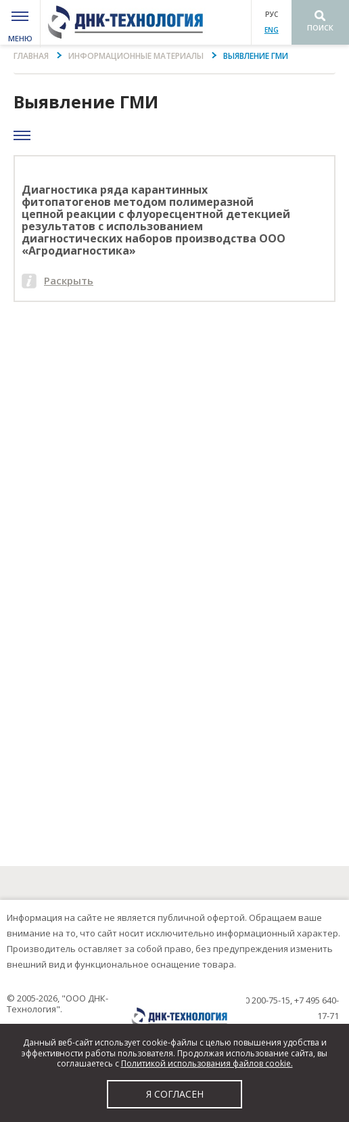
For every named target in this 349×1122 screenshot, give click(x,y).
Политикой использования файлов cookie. (207, 1063)
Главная (31, 56)
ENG (271, 30)
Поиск (320, 27)
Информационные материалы (136, 56)
